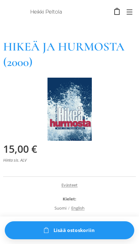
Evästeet (69, 185)
